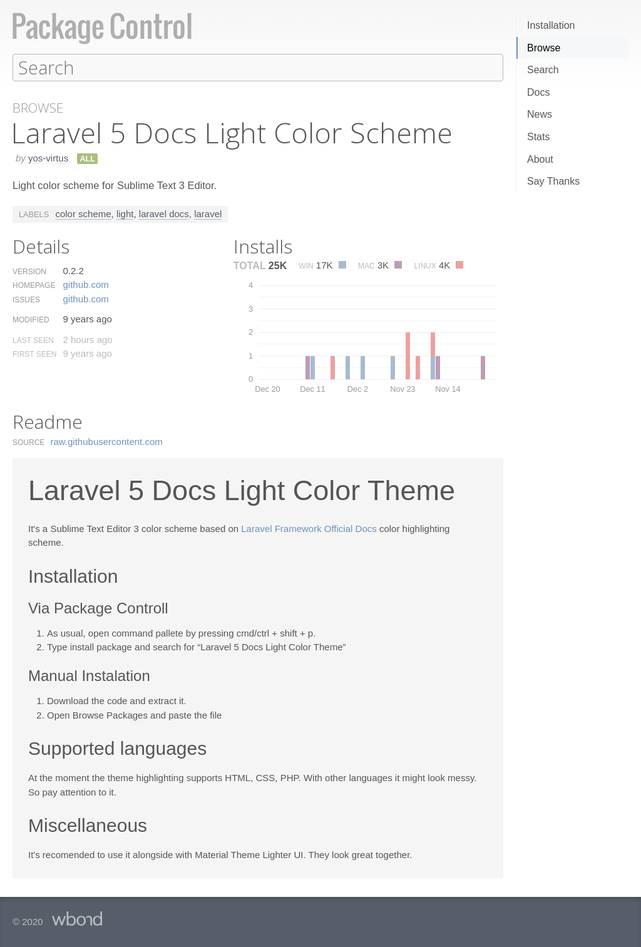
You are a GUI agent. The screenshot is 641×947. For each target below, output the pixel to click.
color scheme (83, 213)
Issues (26, 299)
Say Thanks (553, 181)
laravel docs (164, 213)
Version (29, 271)
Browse (543, 48)
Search (543, 69)
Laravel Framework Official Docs (308, 528)
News (539, 114)
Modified (31, 319)
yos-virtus (48, 157)
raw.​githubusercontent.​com (107, 441)
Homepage (34, 284)
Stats (538, 136)
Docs (538, 92)
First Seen (34, 353)
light (125, 213)
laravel (208, 213)
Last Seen (33, 339)
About (540, 159)
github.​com (85, 284)
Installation (551, 25)
